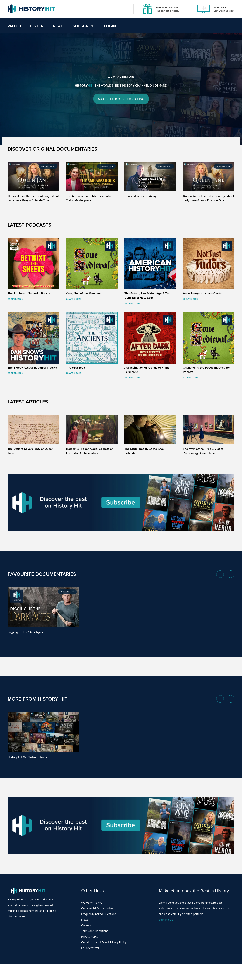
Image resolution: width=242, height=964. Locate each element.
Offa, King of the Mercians (83, 293)
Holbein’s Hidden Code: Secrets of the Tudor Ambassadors (89, 451)
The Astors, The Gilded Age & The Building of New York (147, 295)
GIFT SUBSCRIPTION (167, 7)
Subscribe (84, 26)
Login (110, 26)
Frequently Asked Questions (98, 914)
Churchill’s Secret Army (140, 196)
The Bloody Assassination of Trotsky (32, 367)
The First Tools (76, 367)
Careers (86, 925)
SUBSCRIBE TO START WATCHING (121, 99)
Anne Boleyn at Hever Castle (202, 293)
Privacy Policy (89, 937)
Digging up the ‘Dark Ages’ (26, 632)
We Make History (91, 903)
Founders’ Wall (90, 948)
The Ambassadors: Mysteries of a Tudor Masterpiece (88, 198)
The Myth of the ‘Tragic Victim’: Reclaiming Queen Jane (203, 451)
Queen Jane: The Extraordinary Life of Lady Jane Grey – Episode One (208, 198)
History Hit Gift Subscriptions (27, 757)
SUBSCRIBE (220, 7)
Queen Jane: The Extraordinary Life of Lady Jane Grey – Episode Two (33, 198)
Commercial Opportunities (97, 908)
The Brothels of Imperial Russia (29, 293)
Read (58, 26)
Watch (14, 26)
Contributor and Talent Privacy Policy (103, 942)
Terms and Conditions (94, 931)
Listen (37, 26)
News (84, 920)
